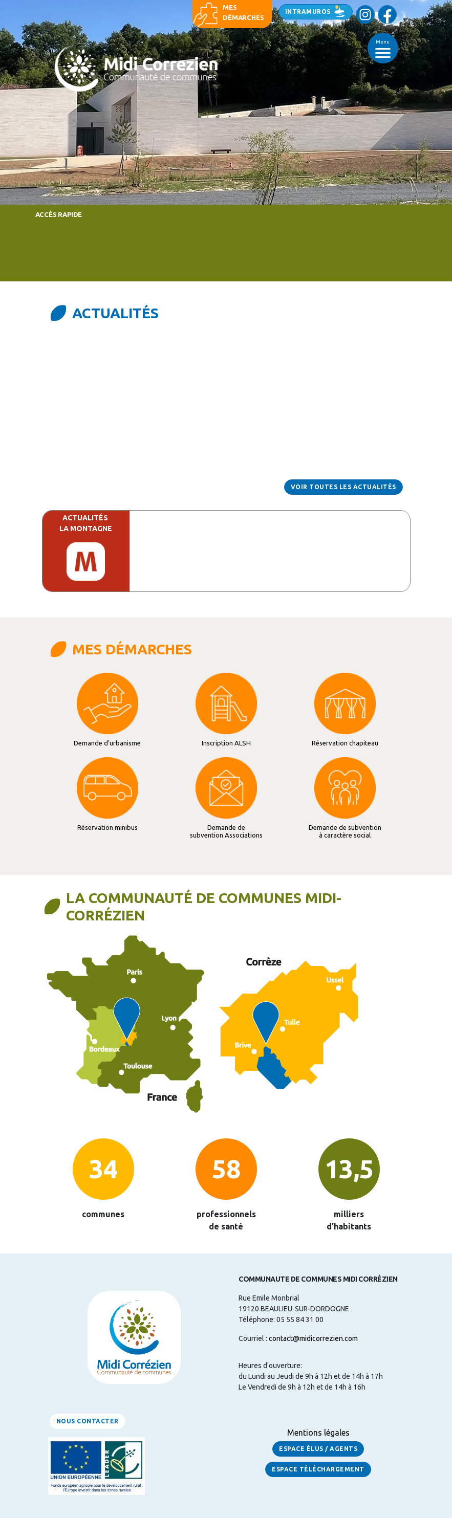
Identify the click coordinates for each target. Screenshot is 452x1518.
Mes (229, 7)
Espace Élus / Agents (318, 1448)
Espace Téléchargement (318, 1469)
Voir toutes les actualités (343, 486)
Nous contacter (87, 1421)
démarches (243, 17)
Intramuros (308, 11)
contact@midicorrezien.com (313, 1338)
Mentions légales (318, 1432)
